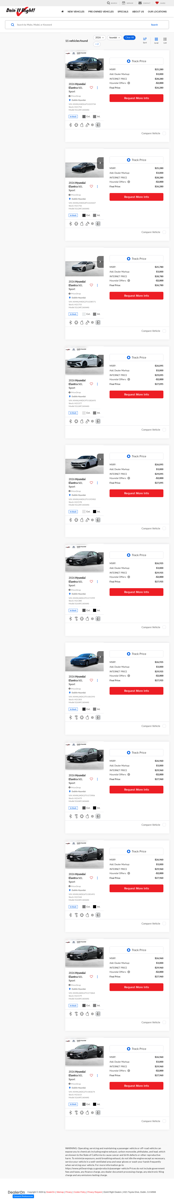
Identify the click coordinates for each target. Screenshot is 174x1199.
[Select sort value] (145, 38)
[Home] (62, 11)
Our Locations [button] (157, 11)
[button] (100, 59)
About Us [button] (138, 11)
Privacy (68, 1187)
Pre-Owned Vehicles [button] (101, 11)
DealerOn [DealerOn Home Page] (50, 1187)
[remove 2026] (99, 38)
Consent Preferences (23, 1196)
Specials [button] (123, 11)
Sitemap (60, 1187)
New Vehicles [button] (76, 11)
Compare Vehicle (151, 128)
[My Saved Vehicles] (160, 3)
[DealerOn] (16, 1187)
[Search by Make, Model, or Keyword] (82, 25)
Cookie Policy (80, 1187)
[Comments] (98, 120)
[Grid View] (155, 38)
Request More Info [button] (136, 93)
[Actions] (97, 83)
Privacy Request (94, 1187)
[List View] (165, 38)
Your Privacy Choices (87, 1197)
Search (154, 24)
